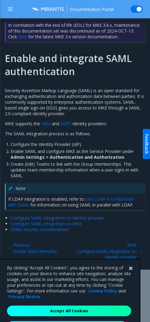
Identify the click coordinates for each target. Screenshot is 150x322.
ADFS (65, 123)
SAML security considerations (40, 229)
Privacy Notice (24, 304)
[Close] (130, 276)
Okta (46, 123)
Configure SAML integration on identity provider (57, 218)
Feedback (147, 144)
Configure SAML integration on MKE (46, 224)
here (22, 37)
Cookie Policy (102, 299)
